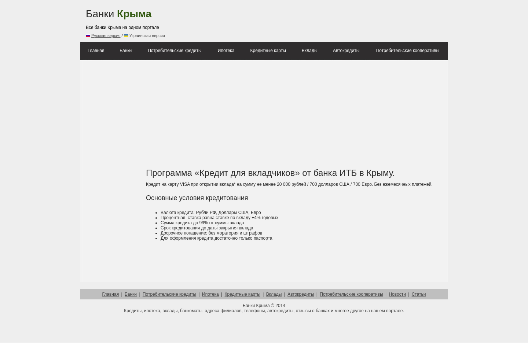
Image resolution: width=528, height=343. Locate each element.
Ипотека (226, 50)
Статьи (419, 294)
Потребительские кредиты (174, 50)
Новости (397, 294)
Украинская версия (144, 35)
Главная (96, 50)
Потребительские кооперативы (407, 50)
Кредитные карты (268, 50)
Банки (118, 13)
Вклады (310, 50)
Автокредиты (346, 50)
